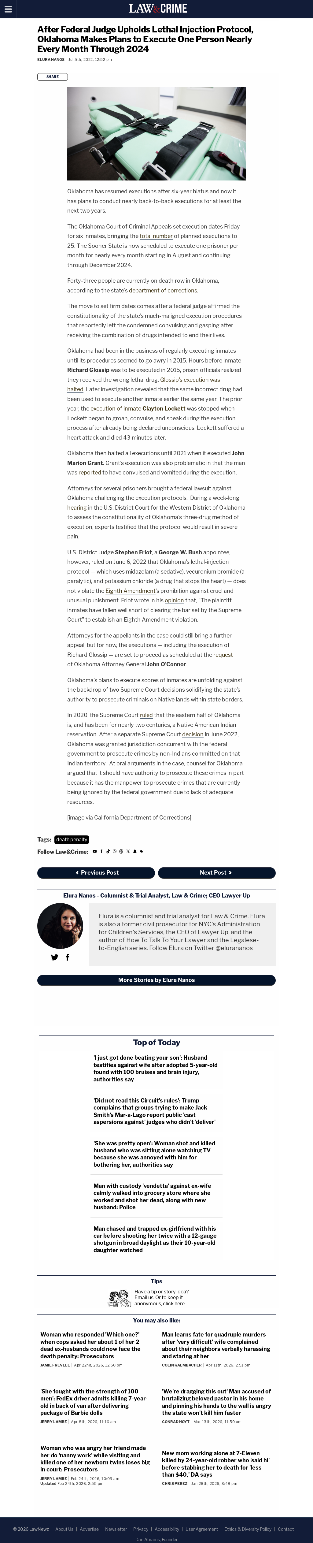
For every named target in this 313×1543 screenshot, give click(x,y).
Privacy (140, 1529)
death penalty (71, 839)
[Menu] (8, 9)
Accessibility (167, 1529)
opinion (174, 600)
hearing (77, 507)
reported (90, 472)
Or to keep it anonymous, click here (159, 1300)
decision (193, 734)
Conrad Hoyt (176, 1421)
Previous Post (97, 872)
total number (156, 236)
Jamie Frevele (55, 1365)
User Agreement (202, 1529)
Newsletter (116, 1529)
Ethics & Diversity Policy (247, 1529)
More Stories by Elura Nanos (156, 980)
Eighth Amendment (130, 591)
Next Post (216, 872)
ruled (146, 715)
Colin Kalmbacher (182, 1365)
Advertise (89, 1529)
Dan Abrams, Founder (156, 1539)
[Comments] (38, 67)
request (223, 655)
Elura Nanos (50, 59)
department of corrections (163, 290)
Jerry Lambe (53, 1421)
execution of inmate (138, 408)
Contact (286, 1529)
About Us (64, 1529)
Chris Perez (174, 1483)
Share (52, 77)
